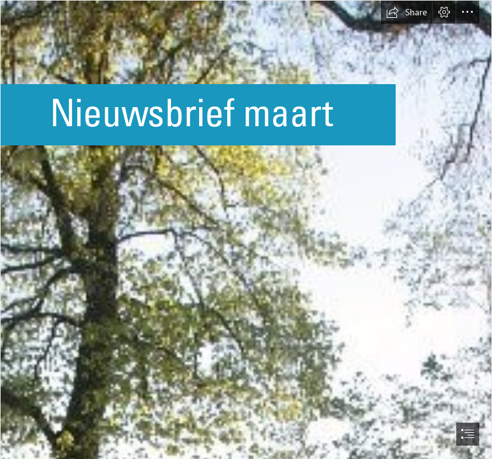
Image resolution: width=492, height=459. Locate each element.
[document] (246, 229)
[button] (406, 12)
